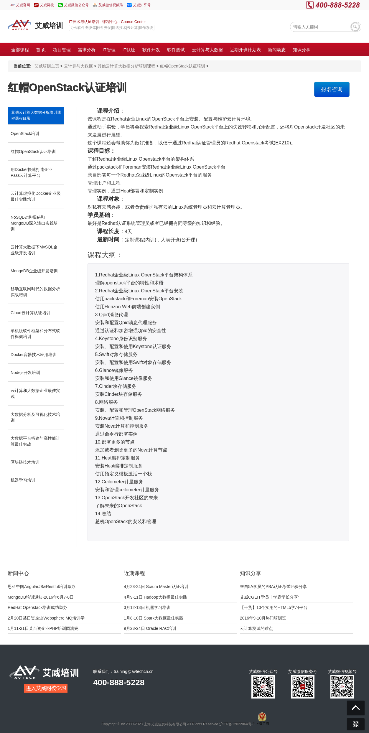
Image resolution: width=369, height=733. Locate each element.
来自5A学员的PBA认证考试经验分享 (273, 586)
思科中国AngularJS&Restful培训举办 (41, 586)
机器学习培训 (23, 480)
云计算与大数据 (78, 66)
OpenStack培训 (25, 133)
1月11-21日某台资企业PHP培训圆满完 (43, 628)
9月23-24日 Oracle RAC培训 (150, 628)
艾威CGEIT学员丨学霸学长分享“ (269, 597)
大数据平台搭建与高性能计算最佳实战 (35, 441)
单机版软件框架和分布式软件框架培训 (35, 333)
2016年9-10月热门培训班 (263, 618)
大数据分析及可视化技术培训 (35, 417)
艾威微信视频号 (110, 5)
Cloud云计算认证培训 (30, 312)
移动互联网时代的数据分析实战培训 (35, 291)
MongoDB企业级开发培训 (34, 271)
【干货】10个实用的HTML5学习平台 (273, 607)
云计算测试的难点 (256, 628)
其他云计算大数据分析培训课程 (126, 66)
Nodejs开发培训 (25, 372)
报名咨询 (331, 89)
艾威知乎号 (142, 5)
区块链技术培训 (25, 462)
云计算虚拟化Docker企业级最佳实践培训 (36, 196)
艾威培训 (49, 25)
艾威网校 (47, 5)
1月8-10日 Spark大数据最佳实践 (153, 618)
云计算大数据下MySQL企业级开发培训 (34, 250)
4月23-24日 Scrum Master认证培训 (156, 586)
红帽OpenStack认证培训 (182, 66)
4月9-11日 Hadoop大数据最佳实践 (155, 597)
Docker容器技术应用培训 (34, 354)
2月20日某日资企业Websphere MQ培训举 (46, 618)
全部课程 (20, 49)
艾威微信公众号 (76, 5)
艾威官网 (23, 5)
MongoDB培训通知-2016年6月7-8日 (41, 597)
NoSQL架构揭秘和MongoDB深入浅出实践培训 (34, 223)
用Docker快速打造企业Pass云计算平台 (31, 172)
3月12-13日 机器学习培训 (147, 607)
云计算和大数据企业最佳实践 (35, 393)
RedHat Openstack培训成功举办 (37, 607)
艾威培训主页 (46, 66)
